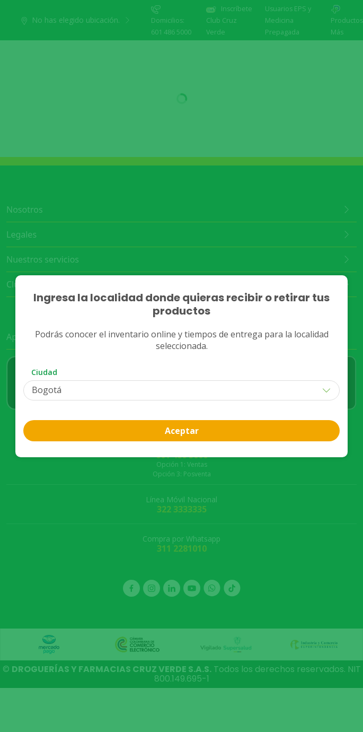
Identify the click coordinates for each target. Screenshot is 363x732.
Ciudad (44, 372)
